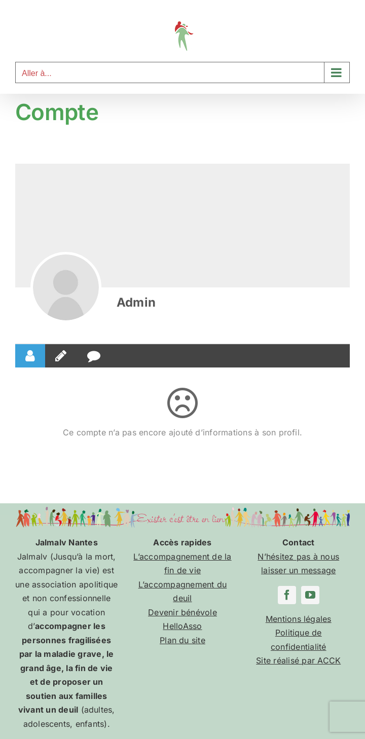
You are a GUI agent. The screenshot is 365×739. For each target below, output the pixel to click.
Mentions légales (299, 619)
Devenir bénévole (182, 612)
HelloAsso (182, 626)
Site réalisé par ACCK (298, 660)
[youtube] (310, 595)
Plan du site (182, 640)
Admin (136, 302)
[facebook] (287, 595)
